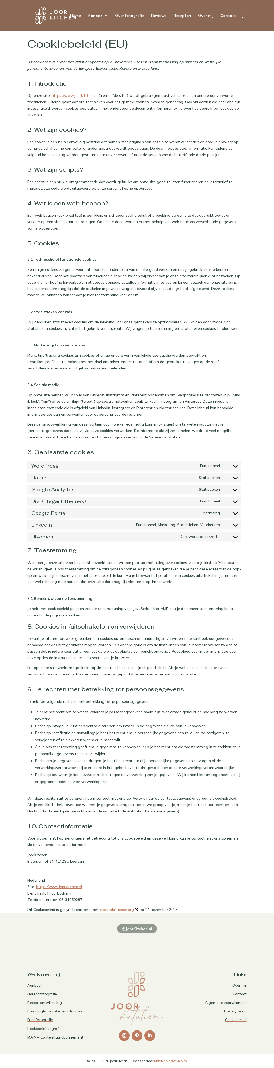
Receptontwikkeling (44, 1002)
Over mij (206, 16)
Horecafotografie (42, 994)
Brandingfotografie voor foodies (54, 1011)
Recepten (182, 16)
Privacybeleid (235, 1011)
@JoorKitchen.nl (137, 928)
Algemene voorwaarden (226, 1002)
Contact (228, 16)
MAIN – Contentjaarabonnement (55, 1037)
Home (75, 16)
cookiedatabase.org (117, 909)
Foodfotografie (40, 1019)
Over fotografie (129, 16)
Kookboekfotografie (44, 1028)
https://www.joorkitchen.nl (74, 95)
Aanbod (95, 16)
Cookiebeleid (236, 1019)
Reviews (158, 16)
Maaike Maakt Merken (170, 1061)
